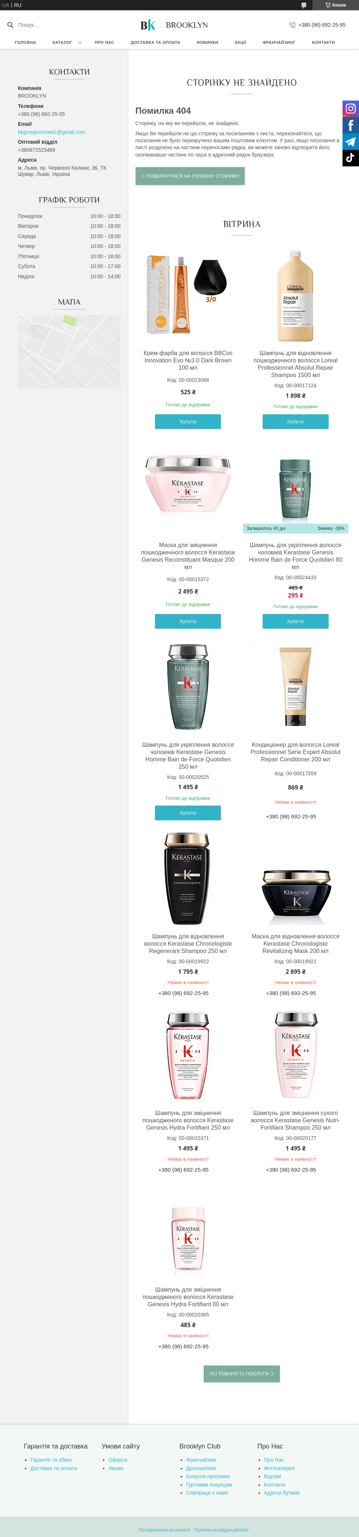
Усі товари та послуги (239, 1373)
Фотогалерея (279, 1468)
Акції (240, 42)
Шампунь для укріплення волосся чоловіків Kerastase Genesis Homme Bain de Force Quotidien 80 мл (295, 556)
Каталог (62, 42)
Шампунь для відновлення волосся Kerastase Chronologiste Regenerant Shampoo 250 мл (188, 943)
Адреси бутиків (282, 1493)
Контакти (323, 42)
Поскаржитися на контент (164, 1530)
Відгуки (272, 1476)
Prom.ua (214, 1523)
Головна (25, 42)
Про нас (104, 42)
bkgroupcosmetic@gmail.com (51, 132)
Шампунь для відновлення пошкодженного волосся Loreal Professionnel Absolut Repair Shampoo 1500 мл (295, 364)
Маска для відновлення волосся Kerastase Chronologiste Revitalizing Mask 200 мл (295, 943)
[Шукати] (10, 25)
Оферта (117, 1460)
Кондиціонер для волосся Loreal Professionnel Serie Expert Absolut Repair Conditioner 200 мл (296, 752)
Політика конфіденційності (221, 1530)
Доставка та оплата (155, 42)
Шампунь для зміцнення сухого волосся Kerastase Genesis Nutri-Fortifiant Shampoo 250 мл (295, 1120)
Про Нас (274, 1460)
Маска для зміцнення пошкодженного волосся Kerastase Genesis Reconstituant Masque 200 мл (188, 556)
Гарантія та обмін (51, 1460)
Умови (115, 1468)
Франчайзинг (279, 42)
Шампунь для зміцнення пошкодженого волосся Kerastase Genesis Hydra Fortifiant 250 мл (188, 1120)
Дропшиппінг (201, 1468)
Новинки (207, 42)
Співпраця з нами (207, 1493)
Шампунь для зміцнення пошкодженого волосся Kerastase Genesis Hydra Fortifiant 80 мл (188, 1297)
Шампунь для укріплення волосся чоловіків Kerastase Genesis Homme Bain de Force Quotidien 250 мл (188, 756)
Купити (188, 422)
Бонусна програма (208, 1476)
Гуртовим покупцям (209, 1485)
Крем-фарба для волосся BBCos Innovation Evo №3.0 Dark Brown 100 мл (188, 360)
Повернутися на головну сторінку (193, 176)
